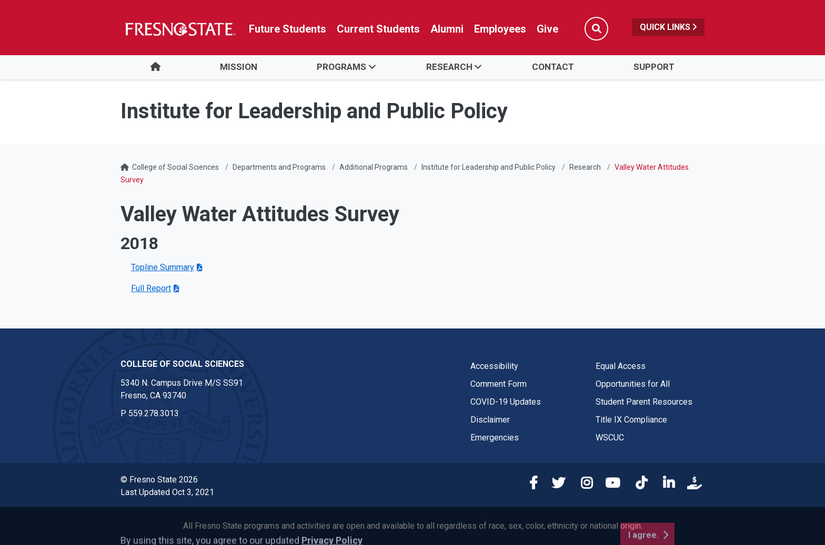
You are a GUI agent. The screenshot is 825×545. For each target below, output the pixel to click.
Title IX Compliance (631, 420)
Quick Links (668, 27)
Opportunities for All (633, 384)
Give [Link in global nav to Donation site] (547, 29)
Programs (341, 66)
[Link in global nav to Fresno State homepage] (179, 29)
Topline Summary (162, 267)
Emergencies (494, 438)
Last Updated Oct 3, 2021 (167, 492)
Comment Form (498, 384)
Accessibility (494, 366)
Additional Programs (373, 167)
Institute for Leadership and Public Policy (488, 167)
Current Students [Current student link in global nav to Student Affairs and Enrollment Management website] (378, 29)
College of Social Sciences (175, 167)
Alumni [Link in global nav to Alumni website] (447, 29)
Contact (553, 66)
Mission (238, 66)
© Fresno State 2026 (159, 480)
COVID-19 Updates (505, 402)
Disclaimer (490, 420)
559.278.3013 (153, 413)
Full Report (151, 288)
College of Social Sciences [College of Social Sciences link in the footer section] (182, 364)
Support (654, 66)
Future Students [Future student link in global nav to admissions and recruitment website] (287, 29)
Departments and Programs (279, 167)
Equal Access (621, 366)
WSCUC (610, 438)
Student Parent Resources (644, 402)
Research (449, 66)
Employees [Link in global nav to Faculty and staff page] (500, 29)
